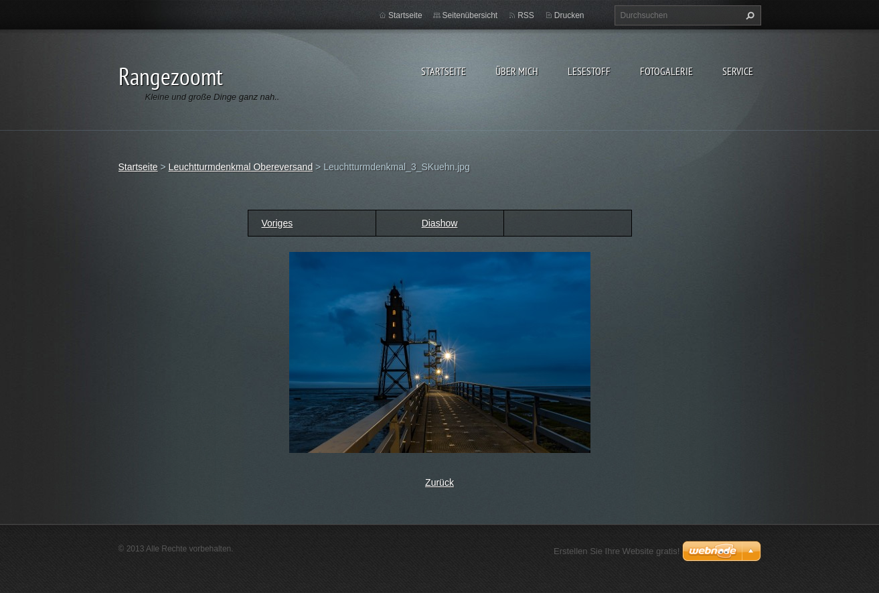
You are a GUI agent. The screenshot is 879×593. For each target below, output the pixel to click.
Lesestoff (589, 71)
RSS (525, 15)
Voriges (277, 223)
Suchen (748, 15)
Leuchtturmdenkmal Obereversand (241, 166)
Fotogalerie (666, 71)
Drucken (569, 15)
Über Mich (516, 71)
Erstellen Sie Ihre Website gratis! (617, 551)
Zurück (439, 482)
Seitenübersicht (470, 15)
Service (737, 71)
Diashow (440, 223)
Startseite (443, 71)
